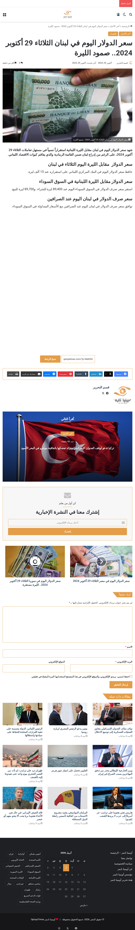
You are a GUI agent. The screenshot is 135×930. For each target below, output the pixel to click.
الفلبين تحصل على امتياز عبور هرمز (69, 769)
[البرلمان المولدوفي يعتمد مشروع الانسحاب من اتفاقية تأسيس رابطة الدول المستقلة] (67, 796)
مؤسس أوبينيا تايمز (122, 872)
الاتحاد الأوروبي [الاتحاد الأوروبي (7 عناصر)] (17, 858)
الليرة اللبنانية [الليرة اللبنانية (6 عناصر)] (34, 876)
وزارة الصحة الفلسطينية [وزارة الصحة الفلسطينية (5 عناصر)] (29, 900)
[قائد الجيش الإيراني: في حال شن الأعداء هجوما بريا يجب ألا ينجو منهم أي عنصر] (22, 796)
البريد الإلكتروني (123, 660)
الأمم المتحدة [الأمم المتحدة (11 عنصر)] (34, 858)
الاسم (128, 645)
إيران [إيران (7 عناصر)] (11, 852)
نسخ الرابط (50, 359)
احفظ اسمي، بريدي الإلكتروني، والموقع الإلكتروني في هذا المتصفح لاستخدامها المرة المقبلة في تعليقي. (80, 675)
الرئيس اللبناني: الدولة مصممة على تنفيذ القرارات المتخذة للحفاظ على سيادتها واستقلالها (24, 730)
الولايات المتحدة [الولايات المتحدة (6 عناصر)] (17, 876)
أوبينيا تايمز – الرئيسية (121, 851)
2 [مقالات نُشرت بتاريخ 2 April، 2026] (66, 866)
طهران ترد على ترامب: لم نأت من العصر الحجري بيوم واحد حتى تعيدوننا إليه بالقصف (23, 772)
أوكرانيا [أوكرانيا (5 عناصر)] (21, 852)
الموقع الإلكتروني (57, 660)
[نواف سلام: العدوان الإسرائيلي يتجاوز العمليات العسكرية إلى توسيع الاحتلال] (112, 712)
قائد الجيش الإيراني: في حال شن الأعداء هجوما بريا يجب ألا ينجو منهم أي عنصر (22, 814)
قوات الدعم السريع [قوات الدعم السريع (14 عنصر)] (32, 894)
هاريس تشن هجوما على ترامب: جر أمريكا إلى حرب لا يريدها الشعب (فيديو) (114, 814)
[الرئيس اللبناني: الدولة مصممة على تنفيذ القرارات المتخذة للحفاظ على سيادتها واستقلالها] (22, 712)
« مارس (83, 903)
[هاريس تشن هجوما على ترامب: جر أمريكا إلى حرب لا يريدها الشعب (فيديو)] (112, 796)
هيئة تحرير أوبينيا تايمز (121, 878)
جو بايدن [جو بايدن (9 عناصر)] (20, 882)
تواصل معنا (126, 856)
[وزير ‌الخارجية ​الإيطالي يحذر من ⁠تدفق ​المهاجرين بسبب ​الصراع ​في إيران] (112, 754)
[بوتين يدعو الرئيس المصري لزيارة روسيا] (67, 712)
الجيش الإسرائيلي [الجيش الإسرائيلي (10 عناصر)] (32, 864)
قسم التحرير (120, 63)
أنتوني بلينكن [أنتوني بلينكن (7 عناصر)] (34, 852)
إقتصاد (113, 33)
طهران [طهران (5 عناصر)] (27, 888)
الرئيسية (127, 26)
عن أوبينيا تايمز (124, 867)
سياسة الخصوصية (123, 862)
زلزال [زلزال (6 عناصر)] (37, 888)
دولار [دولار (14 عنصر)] (9, 882)
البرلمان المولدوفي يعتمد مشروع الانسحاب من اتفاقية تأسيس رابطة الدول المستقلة (69, 814)
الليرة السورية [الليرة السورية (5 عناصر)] (16, 870)
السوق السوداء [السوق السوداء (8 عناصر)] (33, 870)
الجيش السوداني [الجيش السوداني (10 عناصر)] (13, 864)
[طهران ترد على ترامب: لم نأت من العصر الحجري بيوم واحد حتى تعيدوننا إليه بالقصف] (22, 754)
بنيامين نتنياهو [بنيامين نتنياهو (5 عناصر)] (34, 882)
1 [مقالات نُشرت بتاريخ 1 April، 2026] (72, 866)
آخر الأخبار (114, 26)
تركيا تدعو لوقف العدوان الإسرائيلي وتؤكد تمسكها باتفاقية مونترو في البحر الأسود (67, 445)
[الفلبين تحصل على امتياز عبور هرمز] (67, 754)
